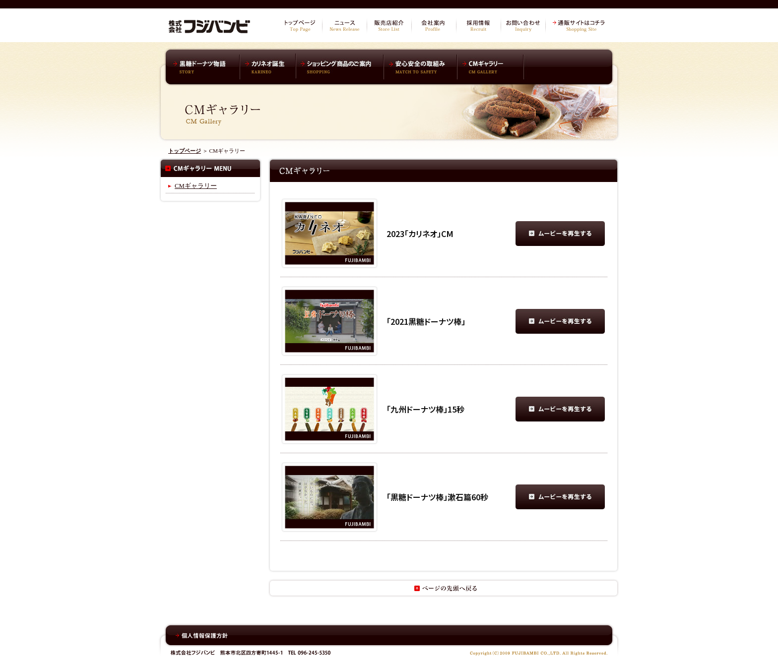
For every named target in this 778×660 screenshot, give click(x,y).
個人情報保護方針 (202, 636)
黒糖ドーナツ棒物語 (205, 67)
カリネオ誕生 (268, 67)
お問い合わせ (523, 25)
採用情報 (478, 25)
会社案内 (433, 25)
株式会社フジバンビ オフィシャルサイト (209, 25)
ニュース (344, 25)
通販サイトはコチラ (580, 25)
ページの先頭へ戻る (443, 588)
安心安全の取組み (420, 67)
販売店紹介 (389, 25)
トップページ (299, 25)
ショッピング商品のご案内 (339, 67)
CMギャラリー (490, 67)
